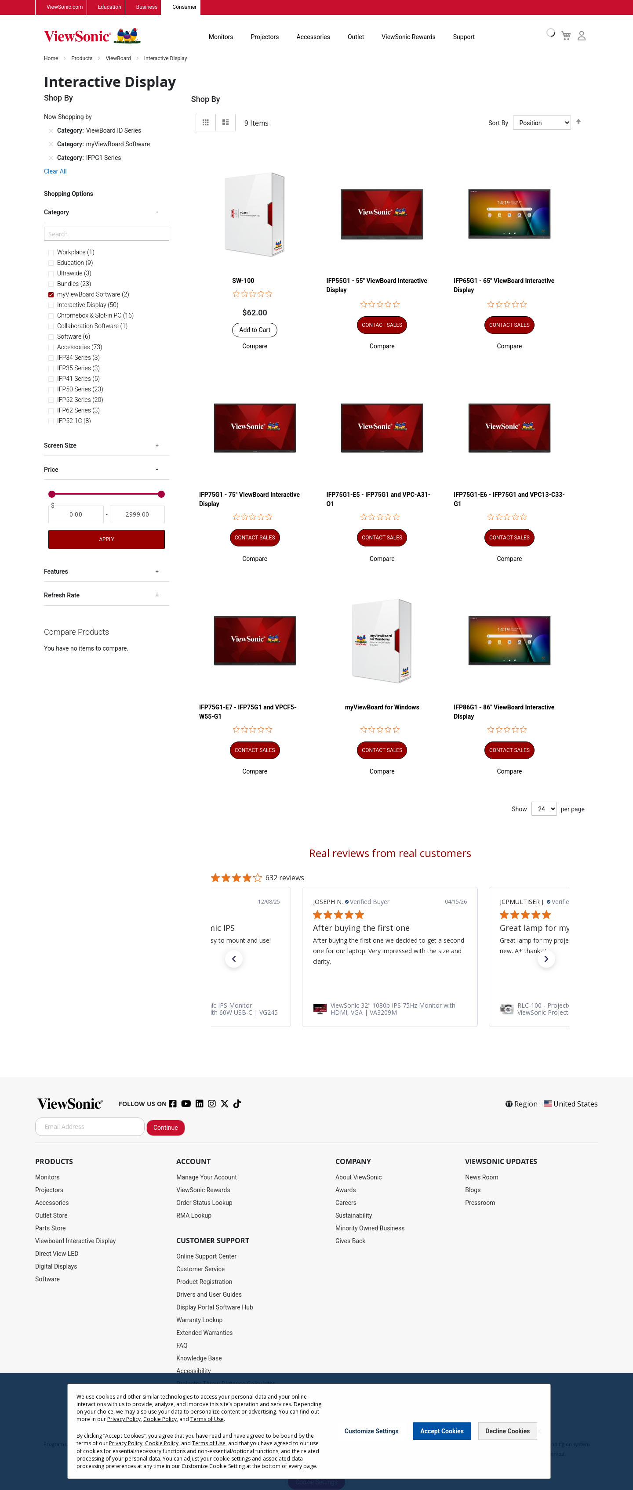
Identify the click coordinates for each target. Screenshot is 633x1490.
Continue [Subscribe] (165, 1127)
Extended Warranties (204, 1332)
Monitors (221, 36)
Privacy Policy (124, 1419)
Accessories (313, 36)
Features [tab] (56, 571)
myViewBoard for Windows (382, 707)
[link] (390, 1009)
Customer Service (200, 1269)
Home (51, 59)
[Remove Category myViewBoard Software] (51, 144)
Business (147, 7)
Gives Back (350, 1240)
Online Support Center (206, 1256)
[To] (137, 515)
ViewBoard (119, 59)
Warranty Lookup (199, 1320)
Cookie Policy (160, 1419)
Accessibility (193, 1370)
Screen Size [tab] (60, 445)
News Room (481, 1177)
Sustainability (353, 1215)
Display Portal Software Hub (214, 1307)
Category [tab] (56, 212)
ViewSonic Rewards (408, 36)
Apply (106, 540)
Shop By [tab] (205, 99)
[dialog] (316, 1431)
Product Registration (204, 1281)
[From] (76, 515)
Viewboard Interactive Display (75, 1240)
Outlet (356, 36)
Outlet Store (51, 1215)
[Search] (106, 234)
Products (82, 59)
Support (464, 36)
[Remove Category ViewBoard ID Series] (51, 131)
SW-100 (243, 280)
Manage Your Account (206, 1177)
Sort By (498, 123)
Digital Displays (56, 1266)
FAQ (181, 1345)
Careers (346, 1202)
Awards (345, 1189)
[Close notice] (539, 1431)
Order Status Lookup (204, 1202)
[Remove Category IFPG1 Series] (51, 158)
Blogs (472, 1189)
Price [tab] (51, 470)
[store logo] (92, 36)
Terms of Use (207, 1419)
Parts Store (50, 1228)
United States (570, 1104)
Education (109, 7)
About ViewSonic (358, 1177)
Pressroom (480, 1202)
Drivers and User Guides (209, 1294)
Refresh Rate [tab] (62, 595)
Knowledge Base (199, 1358)
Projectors (265, 36)
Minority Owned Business (370, 1228)
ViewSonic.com (65, 7)
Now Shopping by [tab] (68, 117)
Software (47, 1279)
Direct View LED (56, 1253)
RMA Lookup (193, 1215)
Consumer (184, 7)
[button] (254, 346)
